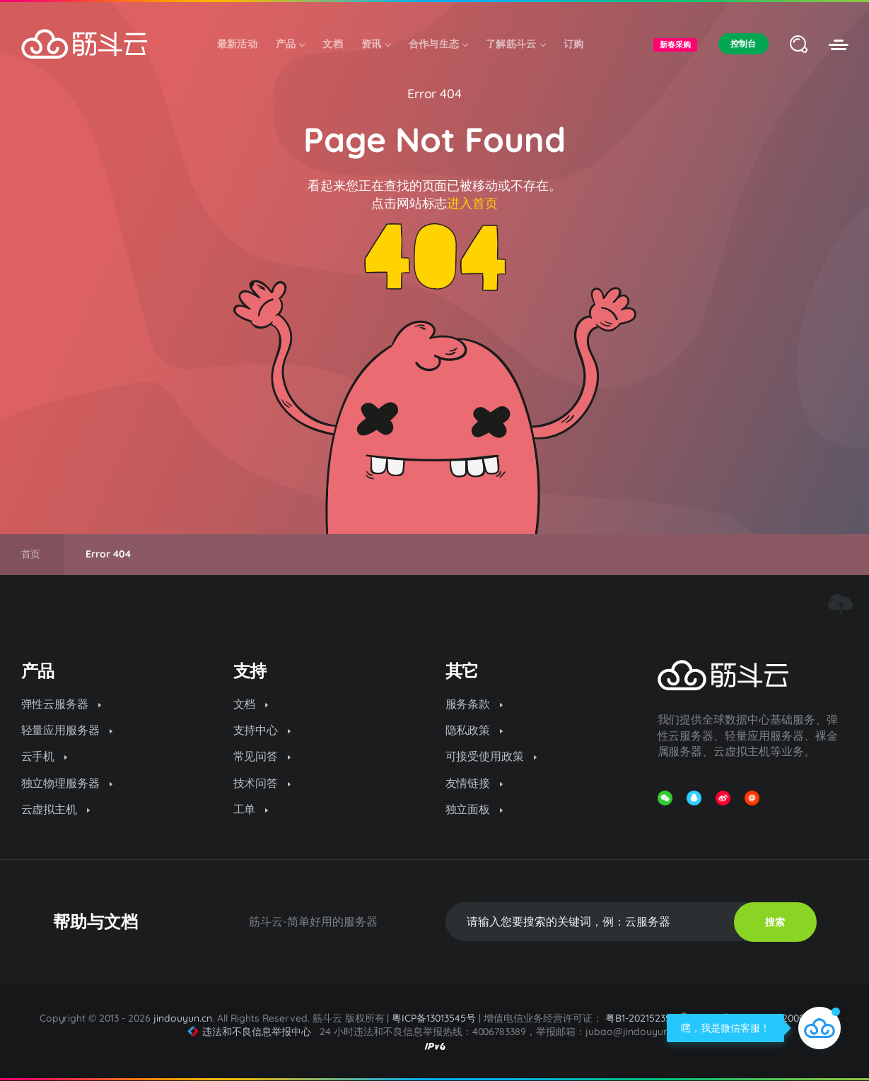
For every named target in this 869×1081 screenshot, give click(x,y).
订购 (574, 43)
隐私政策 (474, 730)
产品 (290, 43)
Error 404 (434, 93)
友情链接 (474, 783)
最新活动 (237, 43)
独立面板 (474, 809)
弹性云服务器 (61, 704)
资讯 (375, 43)
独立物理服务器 (67, 783)
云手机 (44, 756)
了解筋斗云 (515, 43)
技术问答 (262, 783)
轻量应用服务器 (67, 730)
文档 (332, 43)
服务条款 (474, 704)
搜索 (775, 922)
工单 (251, 809)
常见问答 (262, 756)
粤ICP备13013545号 (434, 1018)
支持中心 (262, 730)
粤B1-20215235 (638, 1018)
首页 (31, 554)
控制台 (743, 43)
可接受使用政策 (491, 756)
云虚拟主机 (56, 809)
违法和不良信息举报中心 (249, 1031)
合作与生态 (438, 43)
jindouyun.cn (182, 1018)
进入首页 (472, 203)
